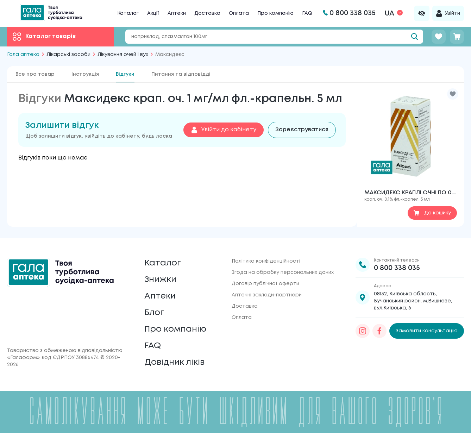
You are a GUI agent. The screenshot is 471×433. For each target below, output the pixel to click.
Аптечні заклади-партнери (267, 295)
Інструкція (85, 74)
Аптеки (177, 13)
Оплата (239, 13)
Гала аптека (23, 54)
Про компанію (275, 13)
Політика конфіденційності (266, 261)
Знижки (160, 279)
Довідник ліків (174, 362)
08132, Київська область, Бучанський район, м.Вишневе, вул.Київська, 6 (413, 301)
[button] (452, 94)
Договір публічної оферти (265, 284)
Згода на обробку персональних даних (283, 272)
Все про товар (35, 74)
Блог (154, 312)
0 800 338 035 (397, 268)
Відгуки (125, 74)
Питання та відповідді (181, 74)
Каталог (128, 13)
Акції (153, 13)
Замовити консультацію (427, 331)
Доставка (207, 13)
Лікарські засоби (68, 54)
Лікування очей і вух (123, 54)
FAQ (307, 13)
